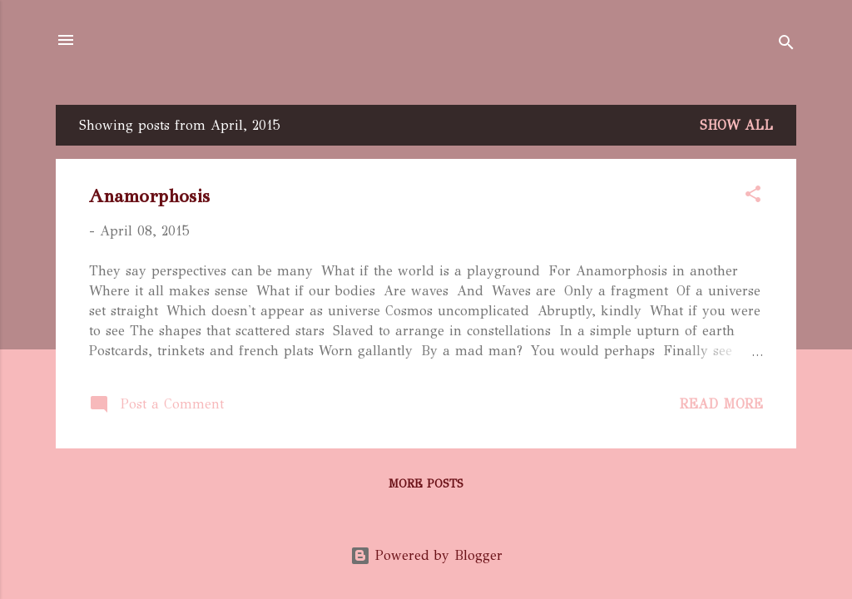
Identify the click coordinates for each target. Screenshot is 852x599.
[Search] (786, 45)
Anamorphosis (149, 196)
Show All (736, 125)
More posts (426, 484)
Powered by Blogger (426, 555)
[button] (753, 197)
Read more (721, 404)
